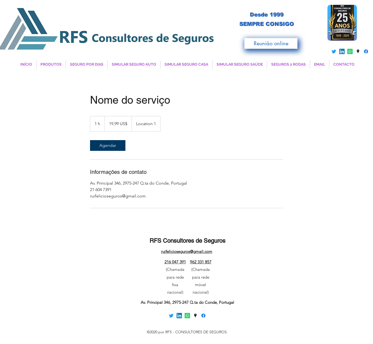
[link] (107, 145)
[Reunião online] (270, 43)
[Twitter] (334, 51)
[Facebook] (366, 51)
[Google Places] (358, 51)
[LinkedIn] (342, 51)
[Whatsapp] (350, 51)
